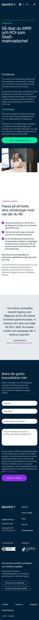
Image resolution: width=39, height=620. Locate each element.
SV (23, 4)
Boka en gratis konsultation (19, 140)
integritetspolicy (11, 471)
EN (27, 4)
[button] (34, 4)
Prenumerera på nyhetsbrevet (14, 583)
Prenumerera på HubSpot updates (16, 588)
